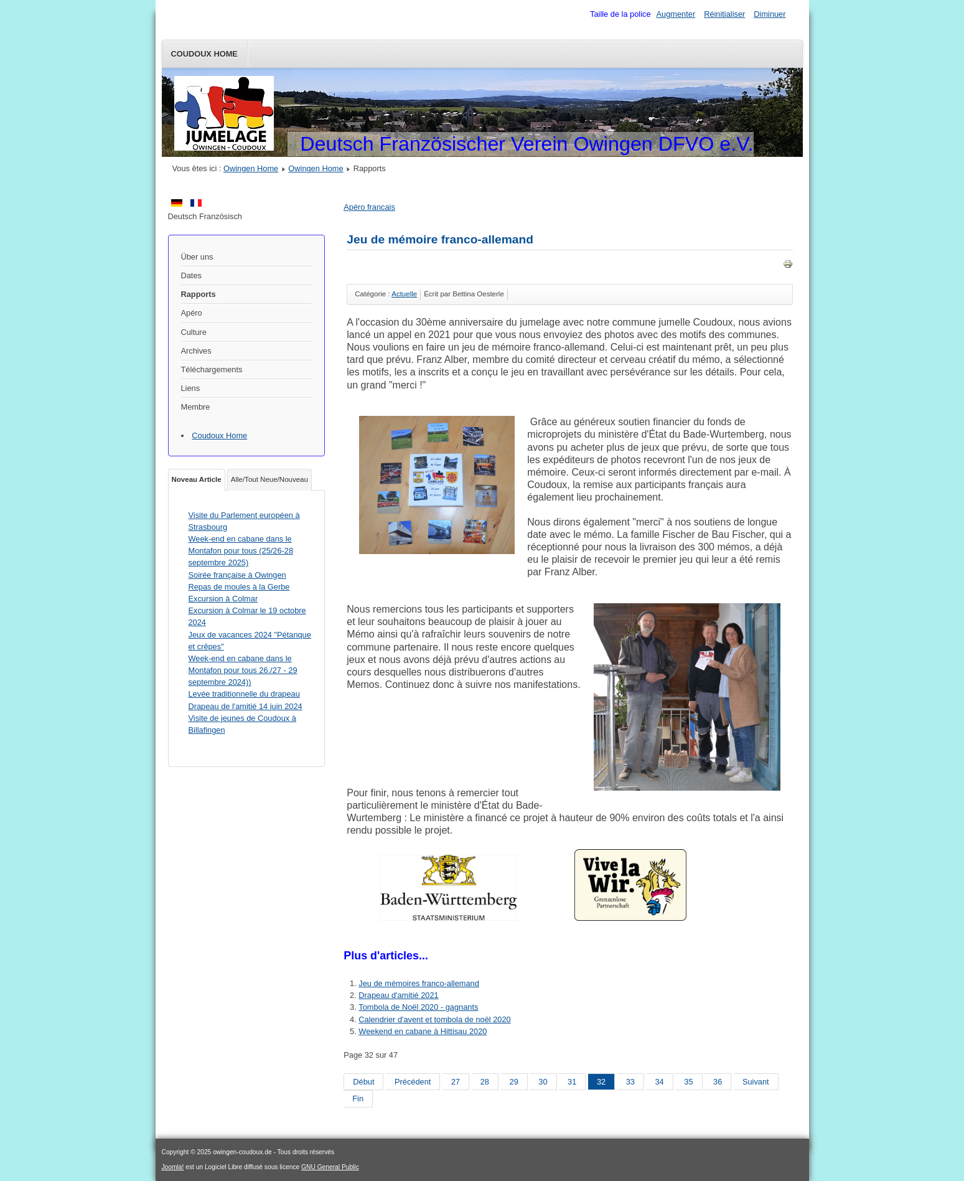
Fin (357, 1098)
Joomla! (173, 1167)
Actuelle (404, 294)
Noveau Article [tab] (197, 479)
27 (455, 1081)
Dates (191, 275)
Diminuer (769, 14)
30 (542, 1081)
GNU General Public (330, 1167)
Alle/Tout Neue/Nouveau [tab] (269, 479)
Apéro (191, 313)
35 (688, 1081)
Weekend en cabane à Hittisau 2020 (422, 1031)
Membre (195, 407)
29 (514, 1081)
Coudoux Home (204, 54)
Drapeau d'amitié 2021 (398, 995)
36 (717, 1081)
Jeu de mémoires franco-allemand (418, 983)
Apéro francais (369, 207)
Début (363, 1081)
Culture (194, 332)
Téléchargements (212, 369)
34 (659, 1081)
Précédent (413, 1081)
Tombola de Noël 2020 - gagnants (418, 1007)
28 (484, 1081)
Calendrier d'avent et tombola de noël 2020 (434, 1019)
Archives (196, 350)
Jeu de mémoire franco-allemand (440, 239)
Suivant (755, 1081)
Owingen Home (250, 168)
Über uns (197, 256)
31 (572, 1081)
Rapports (198, 294)
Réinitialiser (724, 14)
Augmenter (676, 14)
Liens (190, 388)
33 (630, 1081)
